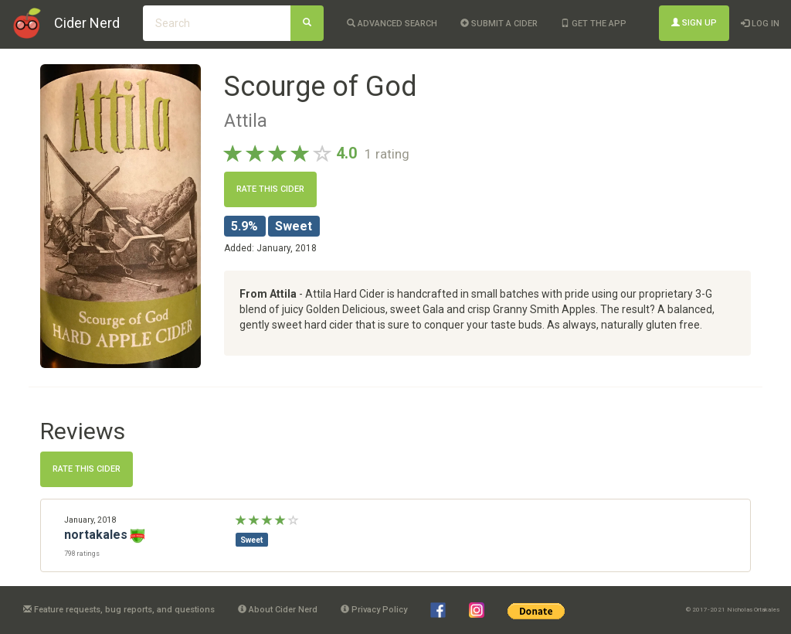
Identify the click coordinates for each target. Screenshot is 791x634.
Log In (760, 24)
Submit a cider (499, 24)
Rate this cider (270, 189)
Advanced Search (392, 24)
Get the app (593, 24)
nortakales (95, 534)
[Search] (307, 23)
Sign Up (694, 23)
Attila (245, 120)
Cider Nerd (87, 23)
